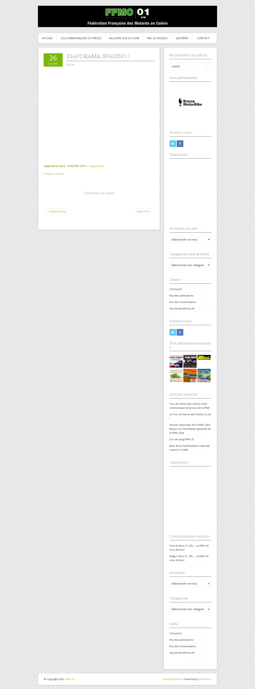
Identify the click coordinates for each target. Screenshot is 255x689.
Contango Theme (172, 679)
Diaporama (96, 166)
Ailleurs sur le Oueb (124, 38)
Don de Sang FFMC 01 (181, 439)
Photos (60, 173)
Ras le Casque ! (157, 38)
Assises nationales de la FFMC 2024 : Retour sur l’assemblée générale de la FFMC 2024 (190, 429)
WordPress (204, 679)
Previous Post (55, 211)
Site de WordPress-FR (181, 308)
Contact (203, 38)
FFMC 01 (70, 679)
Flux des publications (181, 295)
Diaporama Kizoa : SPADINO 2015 (65, 166)
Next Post (144, 211)
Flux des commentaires (182, 302)
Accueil (47, 38)
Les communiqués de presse (81, 38)
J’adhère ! (182, 38)
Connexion (175, 289)
